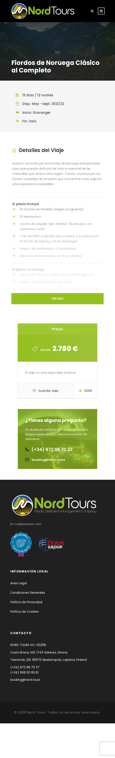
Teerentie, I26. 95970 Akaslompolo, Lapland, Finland (48, 660)
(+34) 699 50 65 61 (24, 672)
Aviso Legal (18, 583)
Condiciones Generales (27, 592)
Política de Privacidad (26, 602)
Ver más (57, 298)
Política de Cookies (24, 611)
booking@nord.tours (48, 460)
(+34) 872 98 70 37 (52, 449)
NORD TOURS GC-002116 (28, 645)
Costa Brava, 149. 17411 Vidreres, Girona (38, 652)
